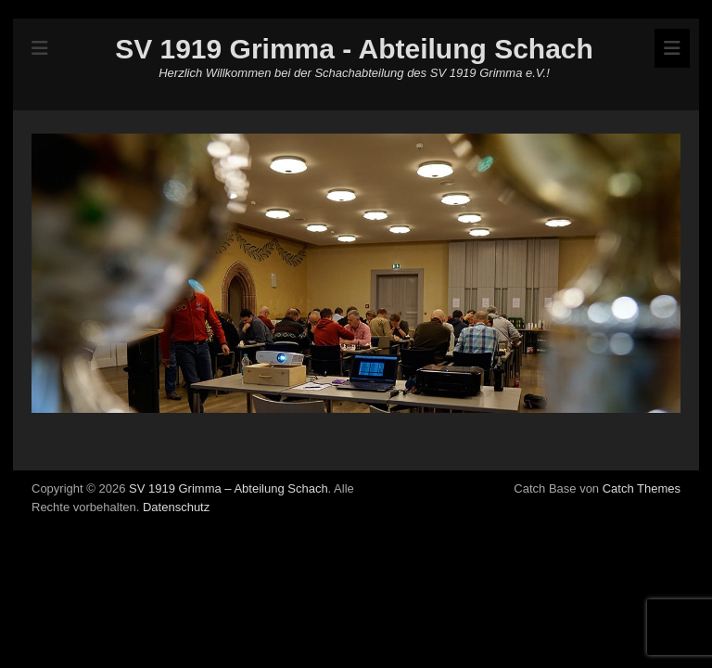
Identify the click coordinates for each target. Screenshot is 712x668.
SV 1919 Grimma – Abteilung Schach (228, 488)
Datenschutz (176, 507)
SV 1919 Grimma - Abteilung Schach (354, 48)
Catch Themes (641, 488)
